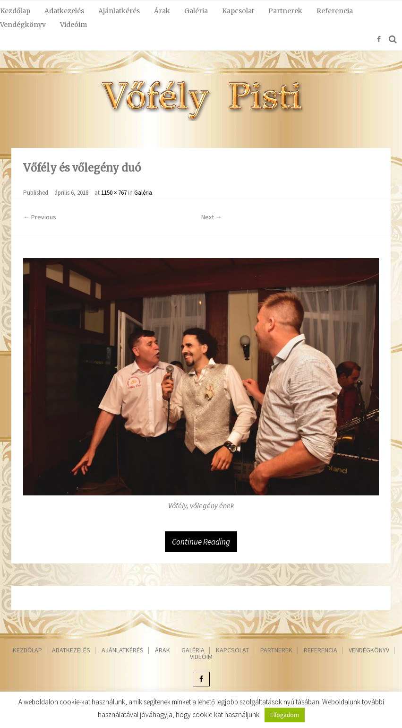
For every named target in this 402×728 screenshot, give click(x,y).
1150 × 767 (114, 193)
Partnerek (285, 11)
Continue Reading (201, 542)
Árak (162, 11)
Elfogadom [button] (284, 715)
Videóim (73, 24)
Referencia (334, 11)
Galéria (196, 11)
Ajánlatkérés (119, 11)
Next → (211, 217)
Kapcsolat (238, 11)
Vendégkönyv (23, 24)
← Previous (39, 217)
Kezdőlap (15, 11)
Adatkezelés (64, 11)
